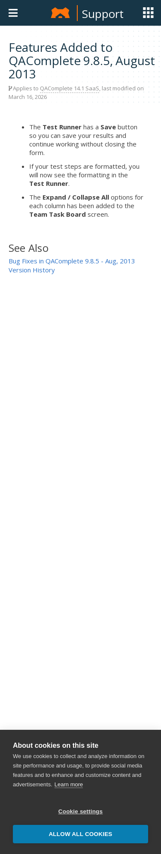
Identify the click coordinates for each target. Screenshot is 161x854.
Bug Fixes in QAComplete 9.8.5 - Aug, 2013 (72, 261)
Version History (32, 270)
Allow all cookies (80, 834)
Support (103, 13)
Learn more (69, 784)
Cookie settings (80, 811)
